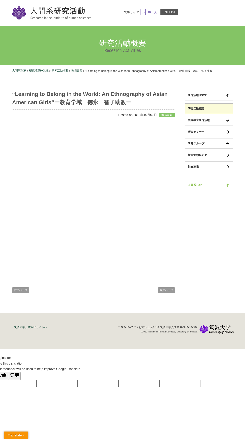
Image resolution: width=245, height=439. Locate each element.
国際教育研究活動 (199, 120)
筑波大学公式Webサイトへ (30, 327)
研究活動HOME (38, 70)
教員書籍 (76, 70)
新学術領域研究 (197, 155)
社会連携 (193, 166)
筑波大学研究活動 (52, 13)
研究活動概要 (60, 70)
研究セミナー (196, 131)
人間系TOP (19, 70)
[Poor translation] (14, 376)
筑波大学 (216, 329)
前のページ (20, 290)
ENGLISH (169, 12)
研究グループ (196, 143)
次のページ (166, 290)
